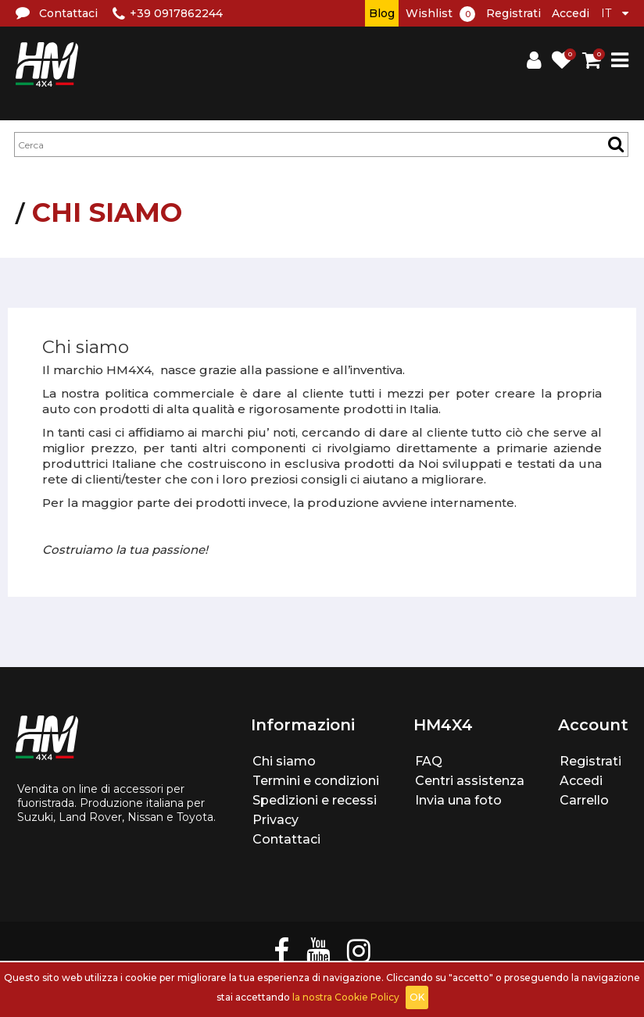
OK (417, 997)
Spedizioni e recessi (314, 800)
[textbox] (321, 144)
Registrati (513, 13)
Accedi (570, 13)
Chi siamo (284, 761)
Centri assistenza (469, 780)
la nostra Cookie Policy (345, 997)
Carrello (584, 800)
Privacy (275, 819)
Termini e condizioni (315, 780)
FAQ (428, 761)
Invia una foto (458, 800)
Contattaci (286, 839)
